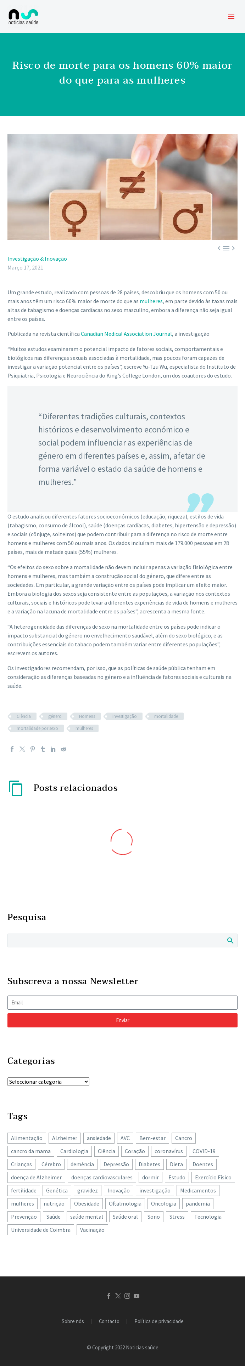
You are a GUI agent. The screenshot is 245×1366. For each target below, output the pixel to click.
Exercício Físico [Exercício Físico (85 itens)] (213, 1177)
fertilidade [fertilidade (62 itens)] (24, 1190)
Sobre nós (73, 1321)
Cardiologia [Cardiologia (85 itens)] (74, 1151)
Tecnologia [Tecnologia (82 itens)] (208, 1216)
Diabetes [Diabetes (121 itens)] (149, 1164)
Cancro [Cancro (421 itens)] (183, 1137)
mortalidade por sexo (37, 728)
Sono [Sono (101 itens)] (153, 1216)
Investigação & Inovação (37, 258)
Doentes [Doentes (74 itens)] (203, 1164)
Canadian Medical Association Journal (126, 333)
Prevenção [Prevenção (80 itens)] (24, 1216)
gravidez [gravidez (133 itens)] (87, 1190)
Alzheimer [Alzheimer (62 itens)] (64, 1137)
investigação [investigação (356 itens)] (155, 1190)
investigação (124, 716)
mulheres (151, 301)
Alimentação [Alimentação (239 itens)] (27, 1137)
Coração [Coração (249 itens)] (135, 1151)
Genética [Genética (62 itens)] (57, 1190)
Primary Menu (231, 17)
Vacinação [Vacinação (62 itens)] (92, 1229)
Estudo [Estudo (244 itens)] (176, 1177)
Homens (87, 716)
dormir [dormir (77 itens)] (150, 1177)
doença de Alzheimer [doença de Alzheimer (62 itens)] (36, 1177)
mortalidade (166, 716)
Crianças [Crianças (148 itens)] (21, 1164)
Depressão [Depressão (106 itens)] (116, 1164)
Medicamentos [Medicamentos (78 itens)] (198, 1190)
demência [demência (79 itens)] (82, 1164)
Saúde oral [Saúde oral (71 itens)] (125, 1216)
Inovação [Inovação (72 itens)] (118, 1190)
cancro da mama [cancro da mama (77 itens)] (31, 1151)
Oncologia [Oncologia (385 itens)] (163, 1203)
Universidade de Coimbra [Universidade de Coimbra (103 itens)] (41, 1229)
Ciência (24, 716)
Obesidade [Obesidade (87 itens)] (86, 1203)
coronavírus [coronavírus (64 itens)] (169, 1151)
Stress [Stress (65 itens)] (177, 1216)
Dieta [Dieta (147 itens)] (176, 1164)
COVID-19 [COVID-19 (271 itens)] (204, 1151)
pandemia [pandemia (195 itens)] (198, 1203)
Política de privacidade (159, 1321)
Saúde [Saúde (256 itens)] (53, 1216)
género (55, 716)
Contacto (109, 1321)
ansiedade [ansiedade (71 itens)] (99, 1137)
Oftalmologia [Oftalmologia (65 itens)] (125, 1203)
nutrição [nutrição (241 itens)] (54, 1203)
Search (230, 940)
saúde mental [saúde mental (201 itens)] (86, 1216)
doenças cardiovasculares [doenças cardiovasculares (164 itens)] (102, 1177)
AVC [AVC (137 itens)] (125, 1137)
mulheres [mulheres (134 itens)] (22, 1203)
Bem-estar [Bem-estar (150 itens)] (152, 1137)
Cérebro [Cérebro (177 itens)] (51, 1164)
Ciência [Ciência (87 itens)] (106, 1151)
